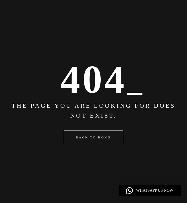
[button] (150, 190)
